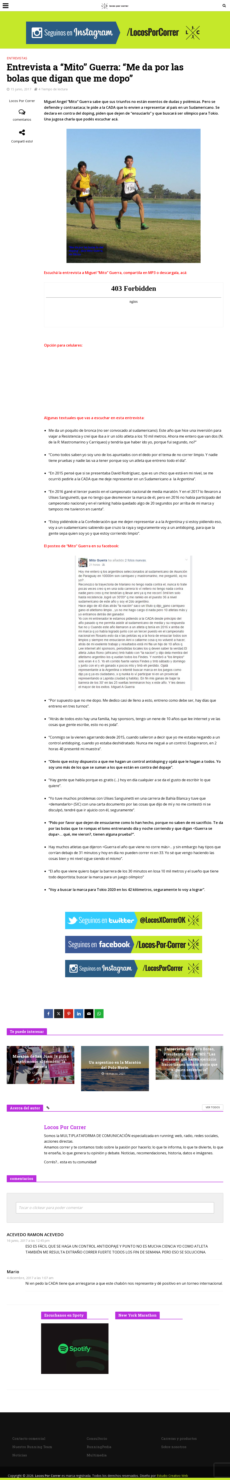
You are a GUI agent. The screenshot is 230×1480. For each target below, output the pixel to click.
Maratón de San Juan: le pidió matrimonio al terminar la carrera (40, 1061)
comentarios (22, 119)
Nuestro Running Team (32, 1446)
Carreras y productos (179, 1438)
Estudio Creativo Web (172, 1475)
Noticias (19, 1455)
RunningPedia (99, 1446)
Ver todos (213, 1107)
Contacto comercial (28, 1438)
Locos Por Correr (22, 101)
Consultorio (97, 1438)
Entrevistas (17, 58)
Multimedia (97, 1455)
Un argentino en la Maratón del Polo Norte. (115, 1065)
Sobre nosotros (173, 1446)
